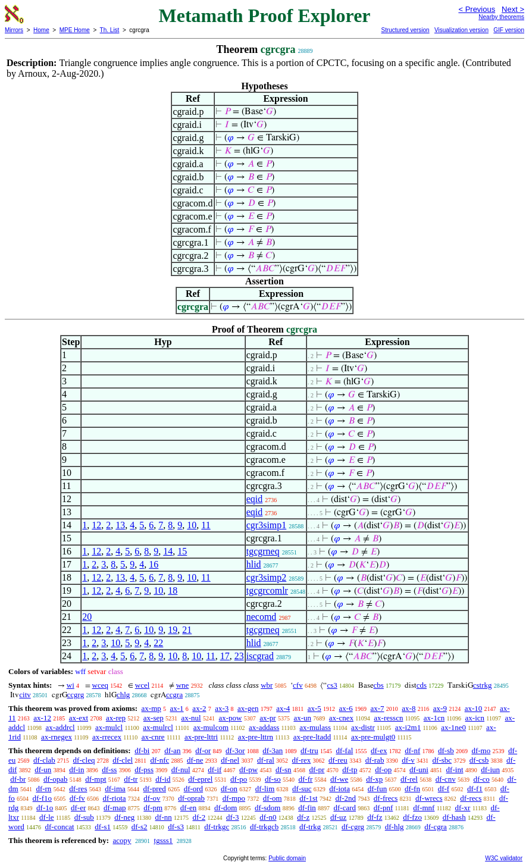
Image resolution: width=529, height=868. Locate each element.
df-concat (59, 826)
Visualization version (461, 30)
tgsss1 (163, 840)
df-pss (144, 769)
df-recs (470, 798)
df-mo (480, 750)
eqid (254, 499)
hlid (253, 564)
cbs (379, 685)
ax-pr (267, 717)
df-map (115, 807)
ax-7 (377, 708)
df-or (203, 750)
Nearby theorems (501, 17)
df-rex (301, 760)
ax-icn (474, 717)
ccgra (174, 694)
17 (225, 656)
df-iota (339, 788)
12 (96, 525)
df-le (46, 817)
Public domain (287, 858)
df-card (345, 807)
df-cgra (435, 826)
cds (422, 685)
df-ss (109, 769)
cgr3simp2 (266, 577)
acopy (121, 840)
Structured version (405, 30)
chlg (123, 694)
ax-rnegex (56, 736)
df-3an (272, 750)
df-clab (44, 760)
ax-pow (230, 717)
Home (41, 30)
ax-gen (247, 708)
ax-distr (363, 727)
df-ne (195, 760)
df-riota (114, 798)
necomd (261, 617)
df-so (273, 779)
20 (87, 617)
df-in (76, 769)
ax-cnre (153, 736)
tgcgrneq (263, 551)
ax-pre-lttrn (255, 736)
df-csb (479, 760)
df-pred (154, 788)
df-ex (379, 750)
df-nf (412, 750)
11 (205, 525)
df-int (455, 769)
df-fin (307, 807)
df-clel (122, 760)
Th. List (110, 30)
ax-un (302, 717)
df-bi (141, 750)
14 (168, 551)
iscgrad (260, 656)
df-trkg (310, 826)
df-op (383, 769)
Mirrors (14, 30)
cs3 (332, 685)
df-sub (84, 817)
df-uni (418, 769)
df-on (229, 788)
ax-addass (264, 727)
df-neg (124, 817)
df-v (408, 760)
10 (191, 525)
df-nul (180, 769)
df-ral (265, 760)
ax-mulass (315, 727)
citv (25, 694)
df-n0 (267, 817)
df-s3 (176, 826)
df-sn (284, 769)
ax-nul (191, 717)
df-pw (248, 769)
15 (182, 551)
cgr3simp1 (266, 525)
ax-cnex (341, 717)
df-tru (309, 750)
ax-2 (199, 708)
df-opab (55, 779)
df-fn (412, 788)
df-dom (225, 807)
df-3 (232, 817)
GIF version (508, 30)
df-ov (151, 798)
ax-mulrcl (158, 727)
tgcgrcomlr (267, 590)
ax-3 (221, 708)
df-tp (349, 769)
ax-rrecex (106, 736)
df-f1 (475, 788)
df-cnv (446, 779)
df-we (339, 779)
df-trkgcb (264, 826)
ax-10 (474, 708)
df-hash (454, 817)
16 (153, 564)
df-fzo (412, 817)
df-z (303, 817)
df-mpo (234, 798)
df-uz (338, 817)
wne (182, 685)
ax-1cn (434, 717)
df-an (172, 750)
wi (70, 685)
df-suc (302, 788)
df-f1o (42, 798)
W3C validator (503, 858)
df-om (272, 798)
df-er (78, 807)
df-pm (152, 807)
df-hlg (394, 826)
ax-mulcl (109, 727)
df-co (481, 779)
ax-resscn (388, 717)
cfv (298, 685)
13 (120, 525)
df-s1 (103, 826)
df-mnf (423, 807)
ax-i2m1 (408, 727)
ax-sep (153, 717)
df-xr (462, 807)
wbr (267, 685)
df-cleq (84, 760)
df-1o (44, 807)
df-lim (265, 788)
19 (172, 630)
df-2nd (345, 798)
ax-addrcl (60, 727)
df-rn (43, 788)
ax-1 (177, 708)
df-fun (377, 788)
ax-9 (440, 708)
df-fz (374, 817)
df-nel (230, 760)
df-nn (163, 817)
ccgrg (75, 694)
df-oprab (191, 798)
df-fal (344, 750)
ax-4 (283, 708)
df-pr (316, 769)
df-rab (374, 760)
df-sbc (442, 760)
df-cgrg (353, 826)
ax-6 (346, 708)
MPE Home (75, 30)
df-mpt (95, 779)
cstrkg (482, 685)
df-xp (374, 779)
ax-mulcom (210, 727)
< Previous (476, 9)
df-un (43, 769)
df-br (18, 779)
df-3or (235, 750)
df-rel (409, 779)
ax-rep (116, 717)
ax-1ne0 (453, 727)
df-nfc (159, 760)
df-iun (490, 769)
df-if (214, 769)
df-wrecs (428, 798)
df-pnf (383, 807)
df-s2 (140, 826)
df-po (238, 779)
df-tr (130, 779)
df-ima (115, 788)
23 (239, 656)
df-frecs (385, 798)
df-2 (199, 817)
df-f (444, 788)
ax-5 (314, 708)
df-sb (446, 750)
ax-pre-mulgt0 (373, 736)
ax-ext (78, 717)
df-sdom (267, 807)
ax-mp (151, 708)
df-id (162, 779)
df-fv (77, 798)
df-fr (306, 779)
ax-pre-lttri (201, 736)
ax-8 (408, 708)
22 (158, 643)
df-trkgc (216, 826)
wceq (100, 685)
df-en (188, 807)
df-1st (308, 798)
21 (187, 630)
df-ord (194, 788)
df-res (78, 788)
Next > (513, 9)
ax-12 (42, 717)
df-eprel (200, 779)
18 (172, 590)
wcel (142, 685)
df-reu (338, 760)
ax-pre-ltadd (312, 736)
